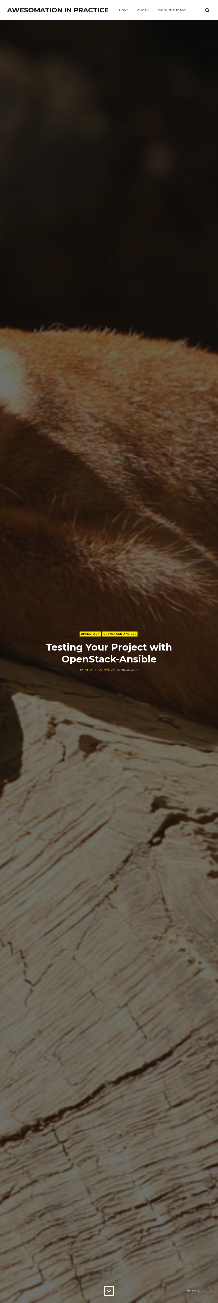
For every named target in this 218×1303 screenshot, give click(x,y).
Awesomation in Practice (58, 10)
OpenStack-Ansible (119, 634)
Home (123, 10)
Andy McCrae (97, 669)
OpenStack (90, 634)
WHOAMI (143, 10)
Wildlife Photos (171, 10)
